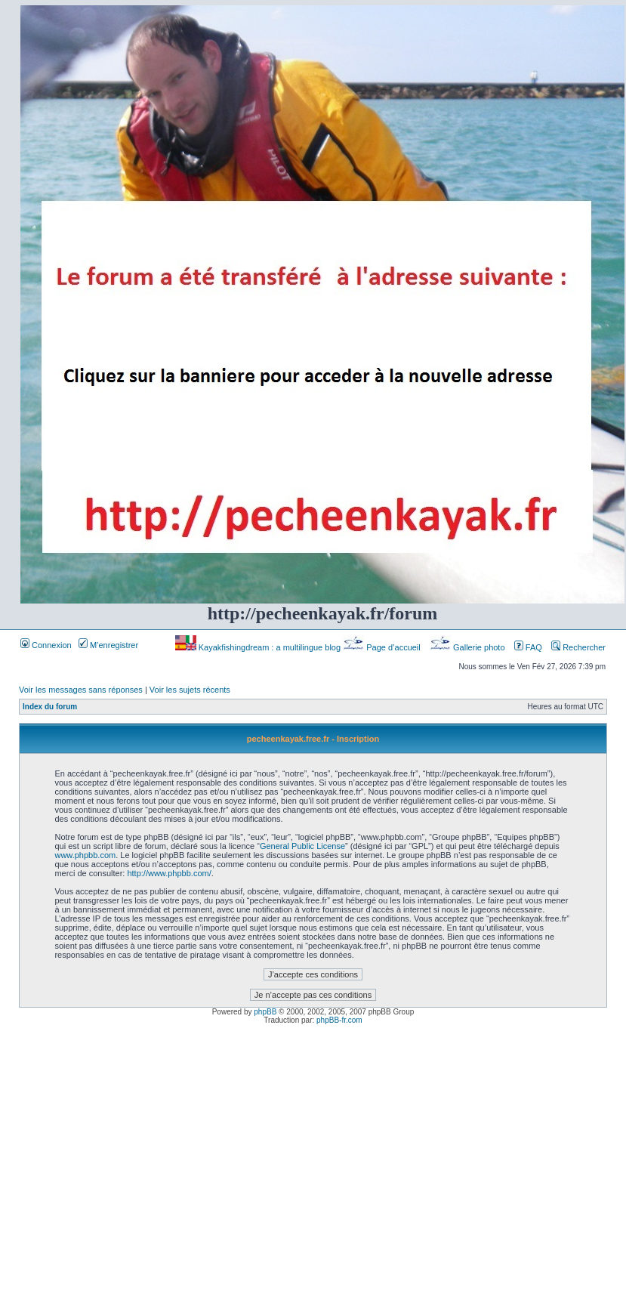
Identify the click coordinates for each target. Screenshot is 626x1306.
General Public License (302, 846)
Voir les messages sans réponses (81, 689)
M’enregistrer (108, 645)
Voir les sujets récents (190, 689)
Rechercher (578, 647)
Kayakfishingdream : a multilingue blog (259, 647)
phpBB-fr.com (339, 1020)
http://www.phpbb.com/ (169, 873)
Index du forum (50, 706)
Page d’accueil (383, 647)
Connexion (46, 645)
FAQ (528, 647)
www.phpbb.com (85, 855)
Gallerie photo (468, 647)
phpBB (265, 1012)
